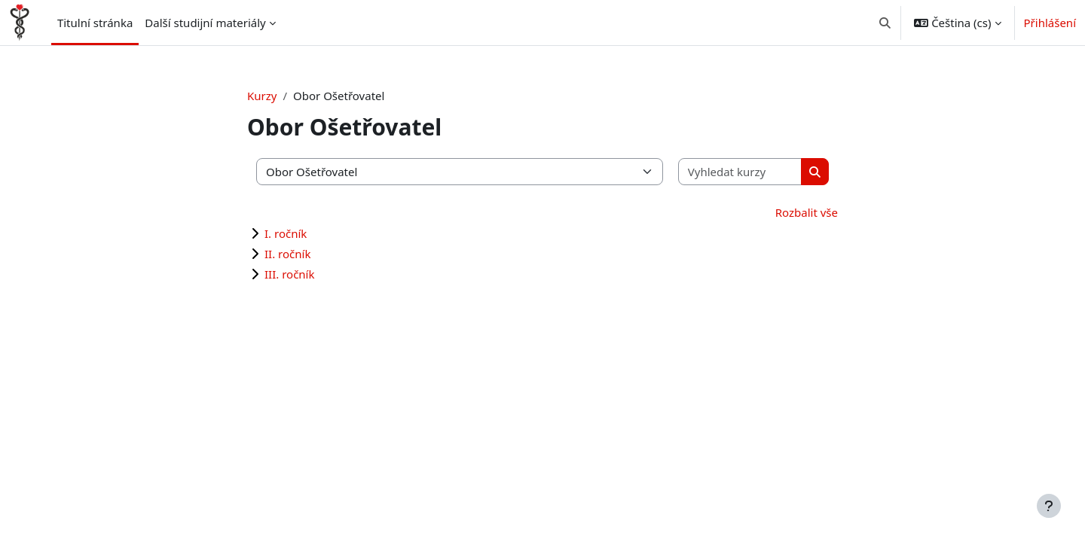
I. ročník (285, 233)
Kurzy (262, 95)
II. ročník (287, 253)
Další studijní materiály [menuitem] (205, 22)
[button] (885, 22)
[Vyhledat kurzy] (740, 172)
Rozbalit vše (806, 212)
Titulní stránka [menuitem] (95, 22)
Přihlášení (1050, 22)
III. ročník (289, 274)
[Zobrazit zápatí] (1049, 506)
